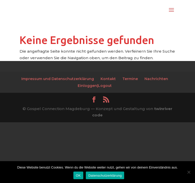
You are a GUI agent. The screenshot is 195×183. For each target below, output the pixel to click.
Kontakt (108, 79)
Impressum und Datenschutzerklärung (57, 79)
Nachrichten (156, 79)
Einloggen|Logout (95, 85)
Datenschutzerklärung (105, 175)
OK (78, 175)
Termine (130, 79)
